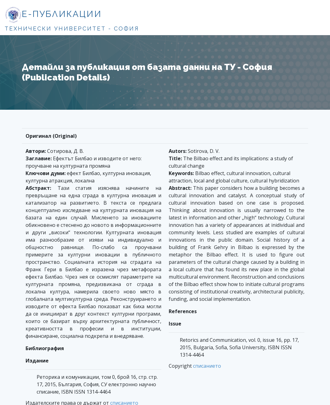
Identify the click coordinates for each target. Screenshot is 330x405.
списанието (207, 365)
